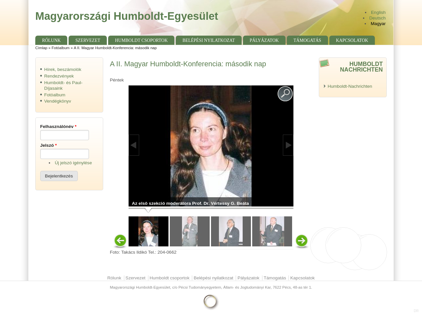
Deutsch (377, 18)
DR (416, 311)
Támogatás (307, 40)
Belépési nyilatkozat (209, 40)
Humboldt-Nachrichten (350, 86)
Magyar (378, 23)
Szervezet (87, 40)
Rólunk (51, 40)
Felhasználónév (58, 126)
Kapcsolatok (352, 40)
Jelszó (48, 145)
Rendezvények (59, 76)
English (378, 12)
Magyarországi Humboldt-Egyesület (126, 16)
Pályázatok (264, 40)
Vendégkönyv (57, 101)
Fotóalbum (60, 48)
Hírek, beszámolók (62, 69)
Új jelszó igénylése (73, 162)
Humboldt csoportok (141, 40)
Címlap (41, 48)
